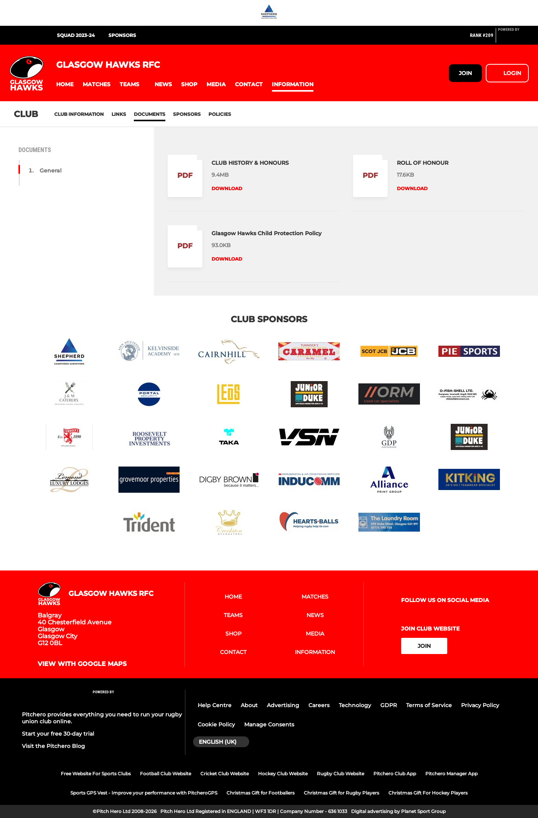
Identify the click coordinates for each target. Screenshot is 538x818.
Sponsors (187, 114)
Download (227, 188)
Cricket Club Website (224, 773)
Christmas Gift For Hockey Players (428, 793)
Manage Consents (269, 724)
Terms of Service (429, 705)
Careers (319, 705)
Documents (149, 114)
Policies (219, 114)
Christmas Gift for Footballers (261, 793)
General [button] (51, 170)
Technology (355, 705)
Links (119, 114)
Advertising (283, 705)
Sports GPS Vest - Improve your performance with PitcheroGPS (143, 793)
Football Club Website (165, 773)
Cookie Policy (216, 724)
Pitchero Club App (394, 773)
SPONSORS (122, 35)
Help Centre (215, 705)
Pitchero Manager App (451, 773)
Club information (79, 114)
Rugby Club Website (340, 773)
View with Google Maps (82, 664)
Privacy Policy (480, 705)
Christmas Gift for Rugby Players (341, 793)
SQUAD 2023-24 (76, 35)
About (249, 705)
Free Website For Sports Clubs (96, 773)
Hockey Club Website (283, 773)
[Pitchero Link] (513, 38)
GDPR (388, 705)
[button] (65, 84)
